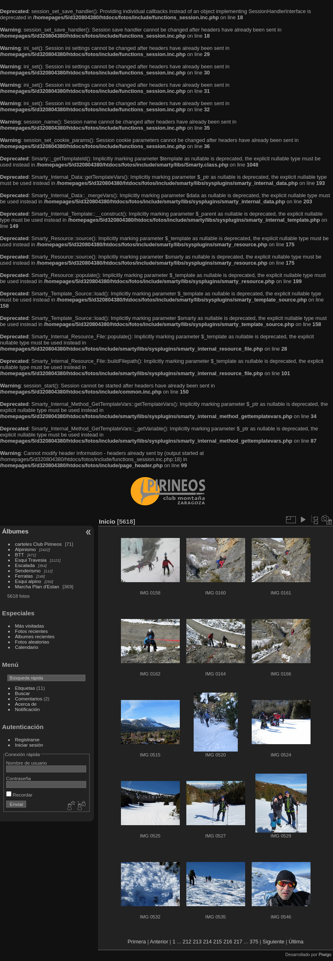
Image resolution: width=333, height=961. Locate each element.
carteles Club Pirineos (38, 544)
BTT (19, 554)
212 (187, 941)
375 (254, 941)
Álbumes (15, 531)
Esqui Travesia (31, 560)
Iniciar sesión (29, 744)
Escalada (25, 565)
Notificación (27, 709)
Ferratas (24, 575)
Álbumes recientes (35, 636)
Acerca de (26, 704)
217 (238, 941)
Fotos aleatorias (32, 641)
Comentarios (28, 698)
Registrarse (27, 739)
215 (217, 941)
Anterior (159, 941)
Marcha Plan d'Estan (37, 586)
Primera (136, 941)
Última (295, 941)
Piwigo (325, 954)
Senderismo (28, 570)
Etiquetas (25, 688)
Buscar (22, 693)
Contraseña (18, 778)
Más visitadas (29, 625)
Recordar (19, 794)
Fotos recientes (31, 631)
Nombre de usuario (26, 762)
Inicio (107, 521)
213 (197, 941)
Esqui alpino (28, 581)
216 (227, 941)
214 (207, 941)
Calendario (26, 647)
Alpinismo (25, 549)
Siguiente (273, 941)
